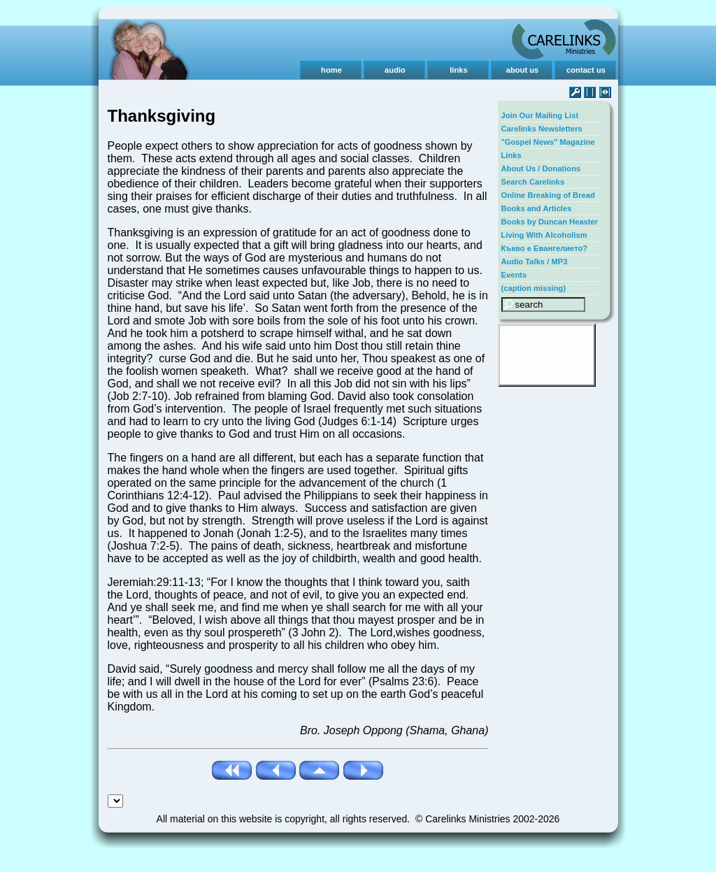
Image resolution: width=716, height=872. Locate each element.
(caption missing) (533, 288)
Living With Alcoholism (544, 235)
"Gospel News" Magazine (548, 142)
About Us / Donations (541, 168)
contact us (586, 70)
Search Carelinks (533, 182)
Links (511, 155)
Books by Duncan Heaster (550, 221)
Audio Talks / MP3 (534, 261)
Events (514, 275)
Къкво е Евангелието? (544, 248)
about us (522, 70)
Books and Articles (536, 208)
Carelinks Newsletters (541, 128)
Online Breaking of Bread (548, 195)
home (331, 70)
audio (395, 70)
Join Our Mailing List (540, 115)
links (459, 70)
